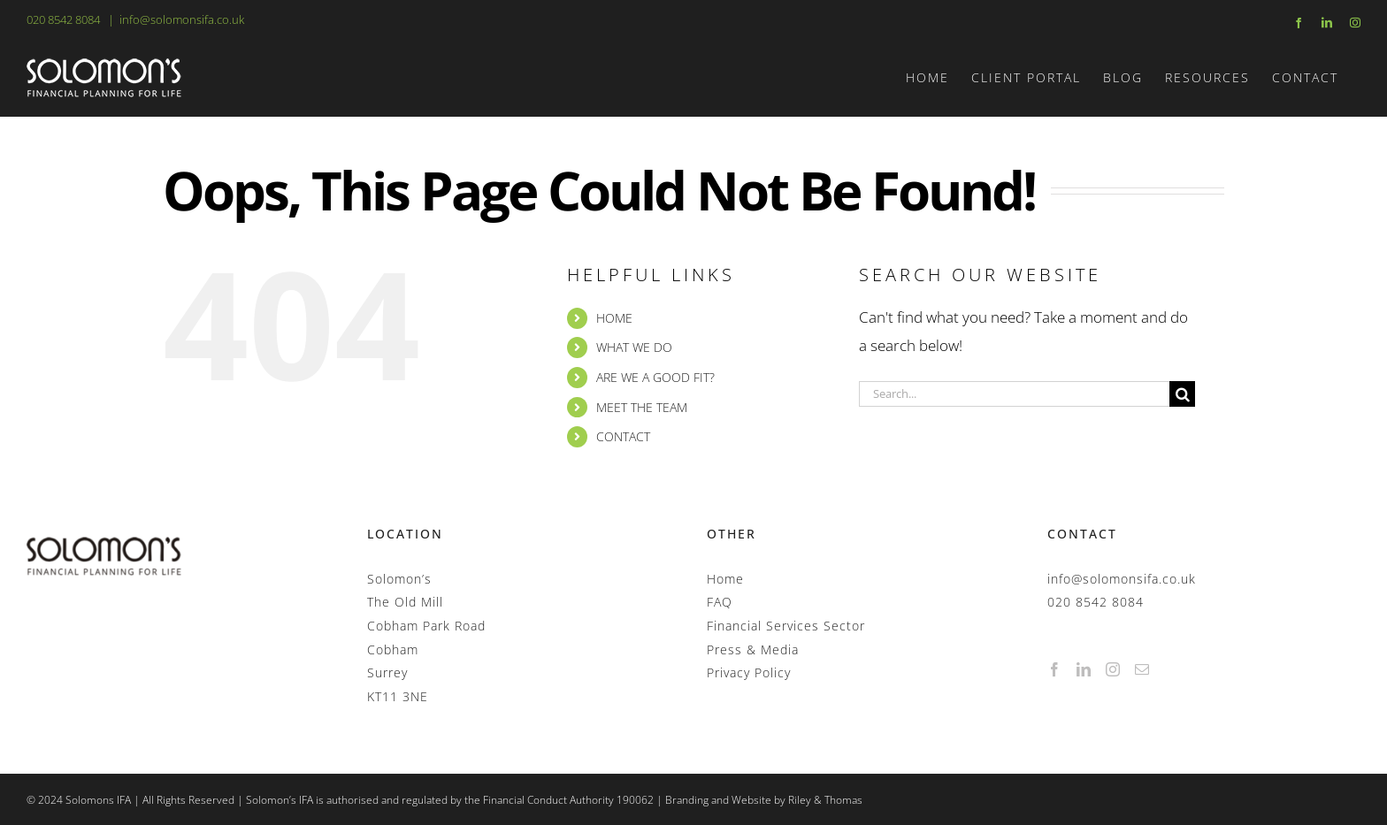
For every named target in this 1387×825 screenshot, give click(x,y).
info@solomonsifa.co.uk (181, 19)
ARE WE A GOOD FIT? (655, 377)
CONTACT (623, 436)
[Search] (1182, 394)
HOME (614, 317)
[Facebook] (1054, 669)
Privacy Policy (749, 672)
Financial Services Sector (786, 625)
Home (725, 578)
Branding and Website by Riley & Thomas (763, 799)
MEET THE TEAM (641, 407)
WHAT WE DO (634, 347)
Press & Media (753, 649)
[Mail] (1142, 669)
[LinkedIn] (1084, 669)
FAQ (719, 601)
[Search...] (1014, 394)
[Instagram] (1113, 669)
